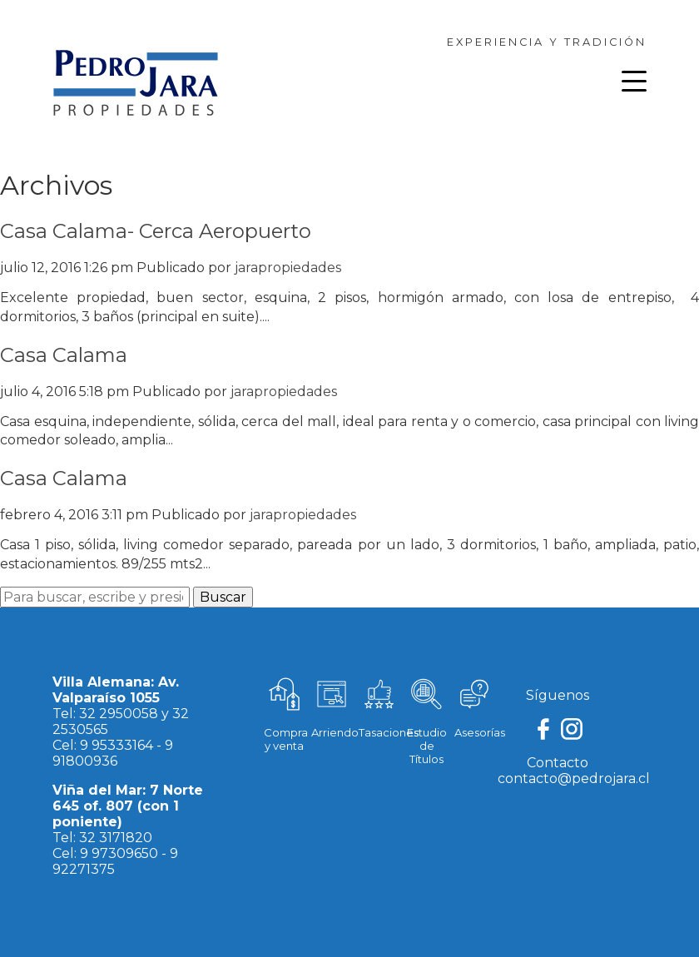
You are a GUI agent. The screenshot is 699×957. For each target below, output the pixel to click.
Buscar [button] (223, 597)
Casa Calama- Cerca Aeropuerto (155, 231)
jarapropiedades (288, 267)
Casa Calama (63, 355)
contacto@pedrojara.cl (574, 778)
